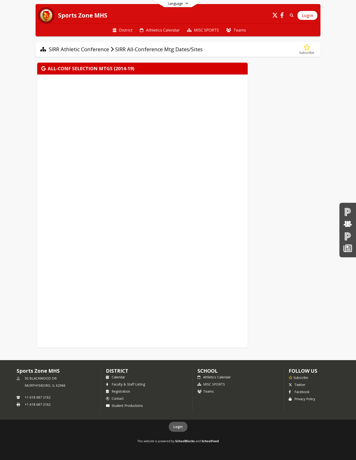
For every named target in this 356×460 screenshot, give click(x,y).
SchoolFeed (210, 441)
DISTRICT (117, 370)
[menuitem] (122, 30)
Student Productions (124, 405)
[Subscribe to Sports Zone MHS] (298, 377)
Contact (115, 398)
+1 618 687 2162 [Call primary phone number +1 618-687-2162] (37, 397)
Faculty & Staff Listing (125, 384)
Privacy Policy (302, 399)
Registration (118, 391)
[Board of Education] (348, 224)
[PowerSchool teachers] (348, 212)
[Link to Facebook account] (282, 16)
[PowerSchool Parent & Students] (348, 236)
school (207, 370)
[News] (347, 248)
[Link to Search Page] (290, 15)
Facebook (299, 392)
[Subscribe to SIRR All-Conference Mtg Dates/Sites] (306, 49)
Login (178, 426)
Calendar (115, 377)
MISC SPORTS (211, 384)
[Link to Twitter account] (274, 16)
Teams (205, 391)
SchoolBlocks (185, 441)
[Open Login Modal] (307, 15)
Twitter (297, 384)
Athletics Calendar (214, 377)
